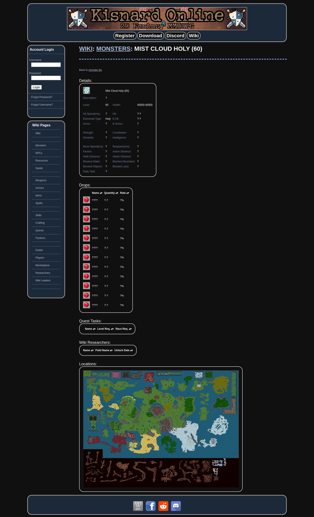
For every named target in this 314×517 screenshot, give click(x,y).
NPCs (38, 153)
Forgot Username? (42, 104)
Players (39, 257)
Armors (39, 187)
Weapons (40, 180)
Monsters (113, 48)
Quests (39, 230)
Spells (39, 203)
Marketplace (42, 265)
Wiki (86, 48)
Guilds (39, 250)
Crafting (40, 222)
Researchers (42, 272)
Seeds (39, 168)
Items (38, 195)
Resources (41, 160)
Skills (38, 215)
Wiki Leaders (42, 280)
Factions (40, 238)
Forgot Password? (41, 97)
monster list (95, 70)
